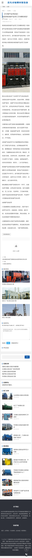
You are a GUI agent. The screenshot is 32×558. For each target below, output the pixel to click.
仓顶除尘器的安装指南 (9, 373)
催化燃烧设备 (6, 234)
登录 (8, 345)
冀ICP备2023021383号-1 (13, 543)
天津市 (9, 10)
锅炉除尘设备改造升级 (9, 376)
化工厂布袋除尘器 (19, 407)
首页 (3, 10)
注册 (8, 6)
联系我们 (23, 532)
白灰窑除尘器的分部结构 (21, 397)
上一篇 (4, 257)
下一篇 (4, 261)
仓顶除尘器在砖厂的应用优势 (11, 371)
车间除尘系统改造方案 (8, 284)
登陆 (4, 6)
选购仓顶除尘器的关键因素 (10, 369)
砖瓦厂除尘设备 (6, 317)
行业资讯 (12, 532)
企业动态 (18, 532)
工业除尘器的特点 (6, 264)
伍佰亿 (27, 543)
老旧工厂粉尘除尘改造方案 (9, 301)
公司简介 (7, 532)
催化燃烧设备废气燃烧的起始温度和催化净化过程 (14, 259)
